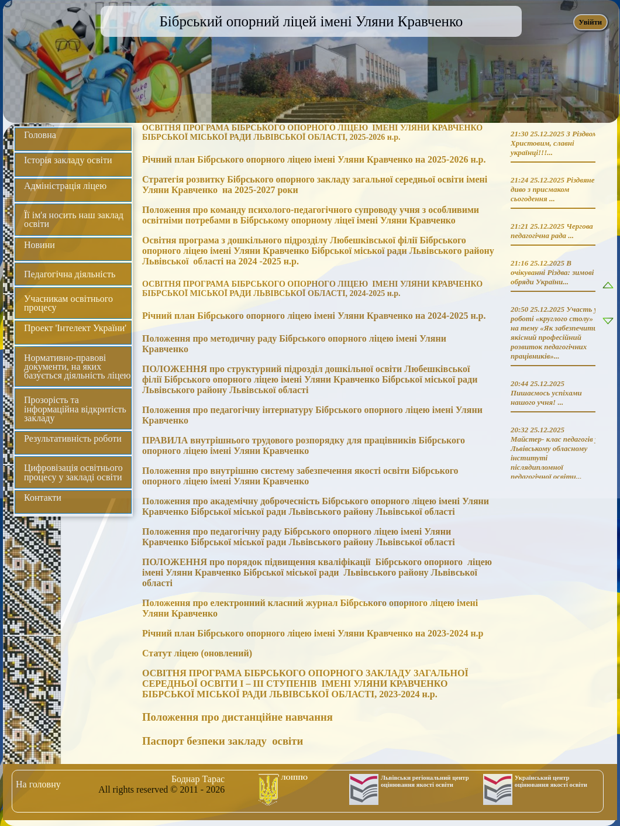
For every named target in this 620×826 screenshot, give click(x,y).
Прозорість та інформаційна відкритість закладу (75, 408)
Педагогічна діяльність (69, 274)
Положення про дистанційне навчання (237, 717)
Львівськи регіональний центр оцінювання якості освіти (425, 781)
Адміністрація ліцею (65, 186)
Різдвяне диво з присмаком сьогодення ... (553, 189)
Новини (39, 245)
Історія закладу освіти (68, 160)
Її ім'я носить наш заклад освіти (73, 219)
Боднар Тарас (198, 779)
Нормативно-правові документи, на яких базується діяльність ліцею (77, 366)
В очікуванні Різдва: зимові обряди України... (552, 272)
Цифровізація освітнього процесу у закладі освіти (73, 472)
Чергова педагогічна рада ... (552, 231)
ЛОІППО (294, 777)
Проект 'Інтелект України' (75, 328)
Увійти (590, 22)
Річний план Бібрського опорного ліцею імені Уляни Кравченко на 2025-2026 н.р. (314, 159)
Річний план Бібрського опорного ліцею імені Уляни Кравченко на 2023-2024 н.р (313, 633)
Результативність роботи (73, 438)
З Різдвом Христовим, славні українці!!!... (554, 143)
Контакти (42, 498)
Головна (40, 135)
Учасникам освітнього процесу (68, 303)
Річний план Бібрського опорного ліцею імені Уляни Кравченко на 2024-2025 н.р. (314, 316)
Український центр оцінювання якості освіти (551, 781)
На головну (38, 784)
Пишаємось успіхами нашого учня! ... (546, 397)
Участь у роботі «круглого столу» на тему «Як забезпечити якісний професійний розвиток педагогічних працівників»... (554, 332)
